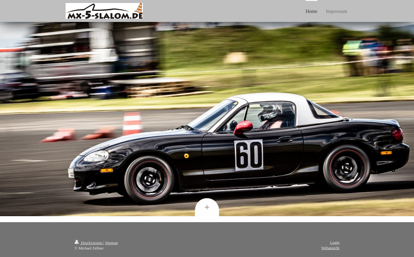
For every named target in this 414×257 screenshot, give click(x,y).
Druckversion (89, 242)
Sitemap (111, 242)
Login (334, 242)
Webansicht (330, 248)
